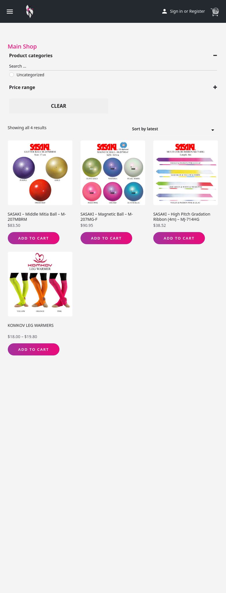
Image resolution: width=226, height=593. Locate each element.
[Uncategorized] (11, 74)
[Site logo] (31, 11)
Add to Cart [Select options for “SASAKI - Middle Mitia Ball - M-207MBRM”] (33, 238)
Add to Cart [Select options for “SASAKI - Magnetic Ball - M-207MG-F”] (106, 238)
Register (197, 11)
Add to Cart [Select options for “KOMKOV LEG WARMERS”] (33, 349)
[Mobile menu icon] (10, 11)
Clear (58, 106)
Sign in (176, 11)
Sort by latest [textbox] (171, 129)
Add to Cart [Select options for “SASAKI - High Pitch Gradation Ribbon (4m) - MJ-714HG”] (179, 238)
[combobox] (175, 129)
